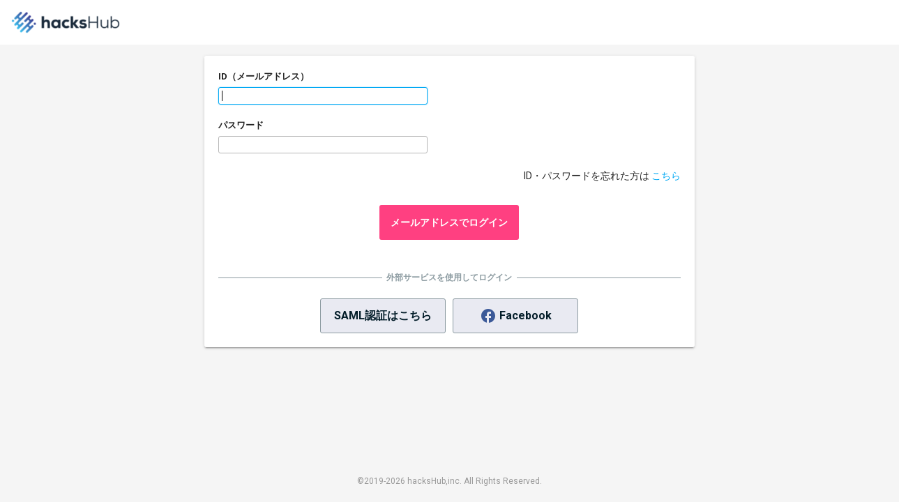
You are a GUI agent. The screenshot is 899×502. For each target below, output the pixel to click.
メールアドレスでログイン (449, 222)
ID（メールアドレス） (263, 76)
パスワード (241, 125)
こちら (666, 175)
